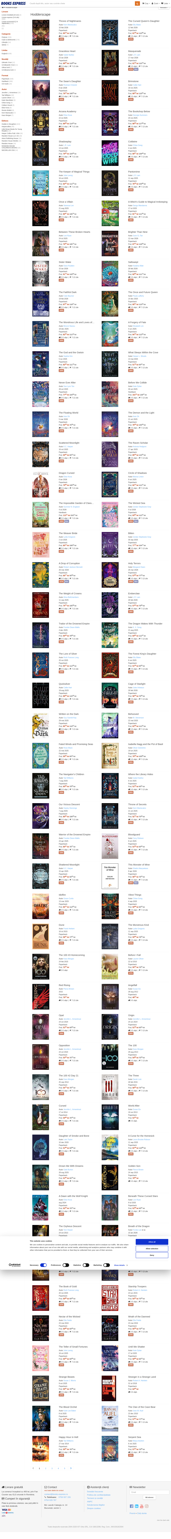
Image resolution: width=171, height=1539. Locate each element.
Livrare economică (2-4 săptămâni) (10, 29)
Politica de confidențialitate (98, 1502)
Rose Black (68, 755)
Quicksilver (64, 690)
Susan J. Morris (70, 1387)
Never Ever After (67, 389)
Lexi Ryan (67, 243)
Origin (131, 1022)
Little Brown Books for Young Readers (12, 137)
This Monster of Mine (139, 871)
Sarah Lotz (137, 1086)
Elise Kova (6, 115)
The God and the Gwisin (71, 359)
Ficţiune (6, 44)
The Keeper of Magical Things (74, 178)
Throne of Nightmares (70, 28)
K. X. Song (137, 634)
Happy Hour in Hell (68, 1444)
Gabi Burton (68, 1177)
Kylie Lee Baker (70, 1418)
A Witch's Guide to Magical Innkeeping (147, 208)
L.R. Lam (136, 62)
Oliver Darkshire (139, 755)
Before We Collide (137, 389)
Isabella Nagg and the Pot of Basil (145, 751)
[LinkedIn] (137, 1513)
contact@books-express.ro (56, 1501)
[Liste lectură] (165, 3)
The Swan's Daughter (70, 88)
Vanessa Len (69, 212)
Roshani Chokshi (70, 92)
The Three (133, 1082)
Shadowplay (65, 148)
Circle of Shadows (137, 480)
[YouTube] (142, 1513)
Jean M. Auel (138, 1418)
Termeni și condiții (95, 1505)
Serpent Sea (134, 1444)
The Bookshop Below (139, 118)
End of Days (65, 1263)
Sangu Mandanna (140, 212)
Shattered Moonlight (69, 871)
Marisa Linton (138, 484)
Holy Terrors (134, 570)
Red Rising (64, 992)
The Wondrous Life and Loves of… (76, 329)
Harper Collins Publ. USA (12, 140)
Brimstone (133, 88)
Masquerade (134, 58)
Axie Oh (66, 423)
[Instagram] (147, 1513)
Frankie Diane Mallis (72, 634)
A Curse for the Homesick (141, 1142)
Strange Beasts (67, 1383)
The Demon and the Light (141, 419)
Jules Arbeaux (138, 694)
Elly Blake (137, 32)
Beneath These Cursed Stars (143, 1203)
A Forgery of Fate (137, 329)
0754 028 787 (50, 1507)
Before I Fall (134, 962)
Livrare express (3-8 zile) (10, 25)
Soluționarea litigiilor (96, 1512)
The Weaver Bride (68, 540)
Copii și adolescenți (10, 47)
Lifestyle (6, 49)
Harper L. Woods (139, 363)
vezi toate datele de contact (54, 1497)
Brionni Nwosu (69, 333)
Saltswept (133, 269)
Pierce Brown (69, 996)
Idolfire (62, 901)
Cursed (62, 1112)
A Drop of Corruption (69, 570)
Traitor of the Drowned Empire (74, 630)
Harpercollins (8, 133)
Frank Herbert (69, 936)
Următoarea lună (9, 77)
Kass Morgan (7, 122)
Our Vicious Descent (69, 811)
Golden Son (134, 1173)
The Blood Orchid (68, 1414)
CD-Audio (7, 91)
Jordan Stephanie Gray (142, 514)
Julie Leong (68, 182)
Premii (132, 1520)
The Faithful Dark (67, 299)
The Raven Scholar (138, 449)
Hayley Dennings (70, 815)
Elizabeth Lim (138, 333)
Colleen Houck (8, 112)
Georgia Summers (140, 122)
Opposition (64, 1052)
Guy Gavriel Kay (70, 725)
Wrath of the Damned (139, 1323)
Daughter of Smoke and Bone (74, 1142)
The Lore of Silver (68, 660)
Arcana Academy (67, 118)
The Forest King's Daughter (142, 660)
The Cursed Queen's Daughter (144, 28)
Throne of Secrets (137, 811)
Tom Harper (68, 1237)
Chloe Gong (7, 110)
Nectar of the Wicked (69, 1323)
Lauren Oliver (8, 104)
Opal (61, 1022)
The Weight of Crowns (70, 600)
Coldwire (132, 148)
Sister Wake (65, 269)
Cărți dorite (142, 1520)
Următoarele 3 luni (10, 72)
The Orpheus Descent (70, 1233)
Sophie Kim (68, 363)
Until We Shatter (136, 1353)
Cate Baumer (69, 303)
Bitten (131, 540)
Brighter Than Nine (138, 239)
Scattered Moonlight (69, 449)
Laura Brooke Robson (141, 1146)
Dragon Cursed (66, 480)
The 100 (132, 1052)
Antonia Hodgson (140, 453)
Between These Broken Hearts (74, 239)
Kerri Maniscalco (9, 120)
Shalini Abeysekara (140, 875)
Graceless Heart (67, 58)
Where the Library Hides (140, 781)
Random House (9, 150)
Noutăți (38, 9)
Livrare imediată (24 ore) (11, 22)
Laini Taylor (68, 1146)
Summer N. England (71, 514)
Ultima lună (7, 74)
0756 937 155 (65, 1504)
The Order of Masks (138, 1263)
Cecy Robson (138, 845)
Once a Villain (66, 208)
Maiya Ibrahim (138, 1448)
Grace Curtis (69, 905)
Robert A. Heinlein (140, 1297)
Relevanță (163, 14)
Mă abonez (149, 1504)
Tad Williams (8, 102)
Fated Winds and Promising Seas (76, 751)
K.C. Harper (68, 453)
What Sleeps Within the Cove (143, 359)
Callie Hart (137, 92)
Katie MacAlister (8, 107)
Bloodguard (134, 841)
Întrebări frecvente (95, 1498)
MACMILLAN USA (10, 157)
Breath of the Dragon (139, 1233)
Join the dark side (163, 1527)
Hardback (7, 88)
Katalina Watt (138, 273)
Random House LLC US (12, 143)
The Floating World (68, 419)
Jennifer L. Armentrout (11, 99)
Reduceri (18, 9)
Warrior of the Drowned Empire (75, 841)
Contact (165, 9)
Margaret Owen (139, 574)
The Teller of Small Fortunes (73, 1353)
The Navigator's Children (71, 781)
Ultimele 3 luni (8, 69)
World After (134, 1112)
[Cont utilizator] (155, 3)
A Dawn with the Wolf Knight (73, 1203)
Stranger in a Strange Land (142, 1383)
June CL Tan (138, 243)
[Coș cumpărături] (146, 3)
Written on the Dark (69, 721)
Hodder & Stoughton (11, 131)
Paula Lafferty (138, 303)
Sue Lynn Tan (69, 393)
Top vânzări (28, 9)
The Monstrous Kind (138, 931)
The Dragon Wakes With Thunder (145, 630)
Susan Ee (137, 996)
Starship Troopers (137, 1293)
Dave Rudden (69, 273)
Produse (7, 9)
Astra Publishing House (11, 145)
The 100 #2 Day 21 (68, 1082)
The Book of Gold (68, 1293)
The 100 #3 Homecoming (72, 962)
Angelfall (132, 992)
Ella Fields (68, 1327)
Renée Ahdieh (8, 117)
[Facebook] (132, 1513)
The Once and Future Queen (143, 299)
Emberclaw (134, 600)
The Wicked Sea (136, 510)
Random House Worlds (11, 148)
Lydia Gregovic (69, 544)
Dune (61, 931)
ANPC (90, 1508)
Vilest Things (134, 901)
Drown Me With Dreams (71, 1173)
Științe (5, 52)
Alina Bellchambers (71, 604)
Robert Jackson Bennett (73, 574)
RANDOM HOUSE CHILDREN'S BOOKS (11, 153)
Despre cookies (94, 1515)
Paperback (7, 86)
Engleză (6, 60)
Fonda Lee (137, 1237)
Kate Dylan (137, 393)
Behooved (133, 721)
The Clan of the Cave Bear (142, 1414)
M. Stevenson (138, 725)
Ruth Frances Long (71, 664)
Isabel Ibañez (69, 62)
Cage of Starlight (136, 690)
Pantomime (134, 178)
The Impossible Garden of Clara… (76, 510)
